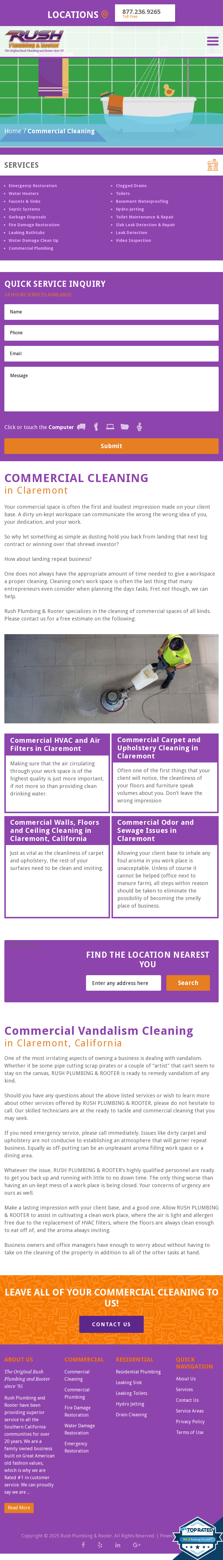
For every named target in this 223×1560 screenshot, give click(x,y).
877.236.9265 (141, 11)
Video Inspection (133, 240)
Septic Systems (24, 209)
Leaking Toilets (131, 1393)
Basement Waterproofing (142, 201)
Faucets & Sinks (24, 201)
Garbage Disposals (27, 217)
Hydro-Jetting (130, 209)
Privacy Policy (190, 1421)
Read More (19, 1507)
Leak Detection (131, 232)
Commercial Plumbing (31, 248)
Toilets (123, 193)
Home (12, 131)
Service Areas (190, 1411)
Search (188, 982)
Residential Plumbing (138, 1372)
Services (184, 1389)
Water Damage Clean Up (33, 240)
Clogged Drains (131, 185)
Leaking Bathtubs (27, 232)
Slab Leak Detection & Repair (145, 224)
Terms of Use (190, 1432)
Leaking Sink (129, 1382)
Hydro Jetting (130, 1404)
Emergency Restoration (33, 185)
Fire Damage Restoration (34, 224)
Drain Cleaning (131, 1414)
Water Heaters (24, 193)
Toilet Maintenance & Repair (145, 217)
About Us (186, 1379)
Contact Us (111, 1324)
